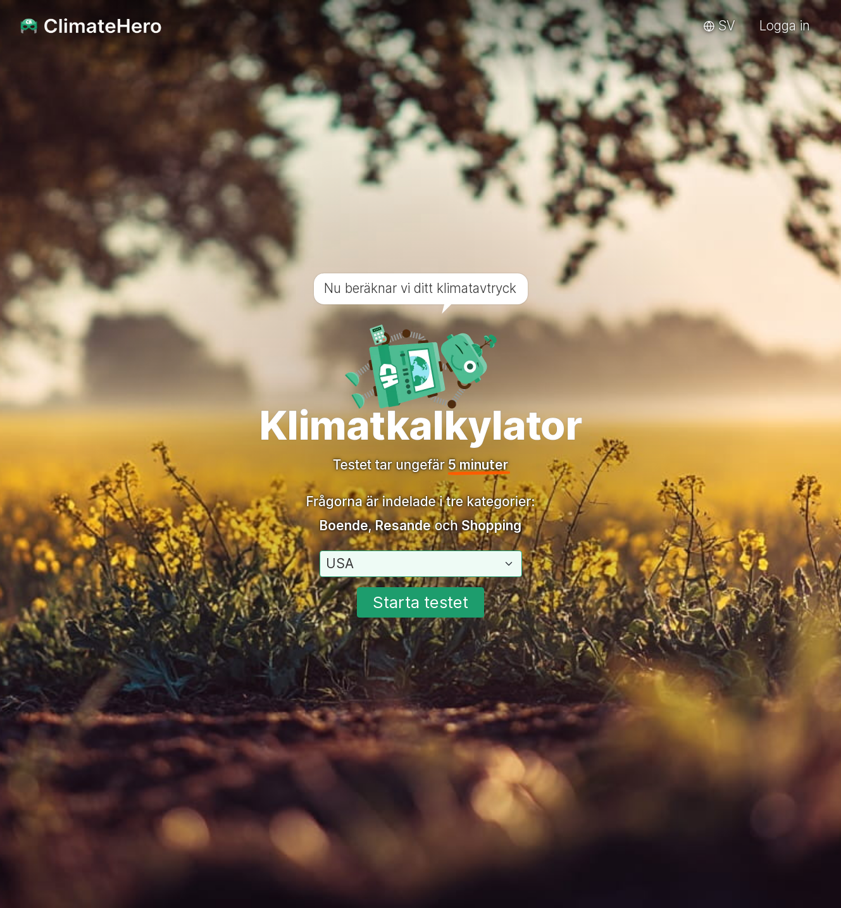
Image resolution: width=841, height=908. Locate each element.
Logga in (784, 26)
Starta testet (420, 602)
